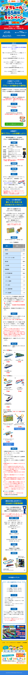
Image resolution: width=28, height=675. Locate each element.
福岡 (8, 246)
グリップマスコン (8, 183)
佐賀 (18, 246)
